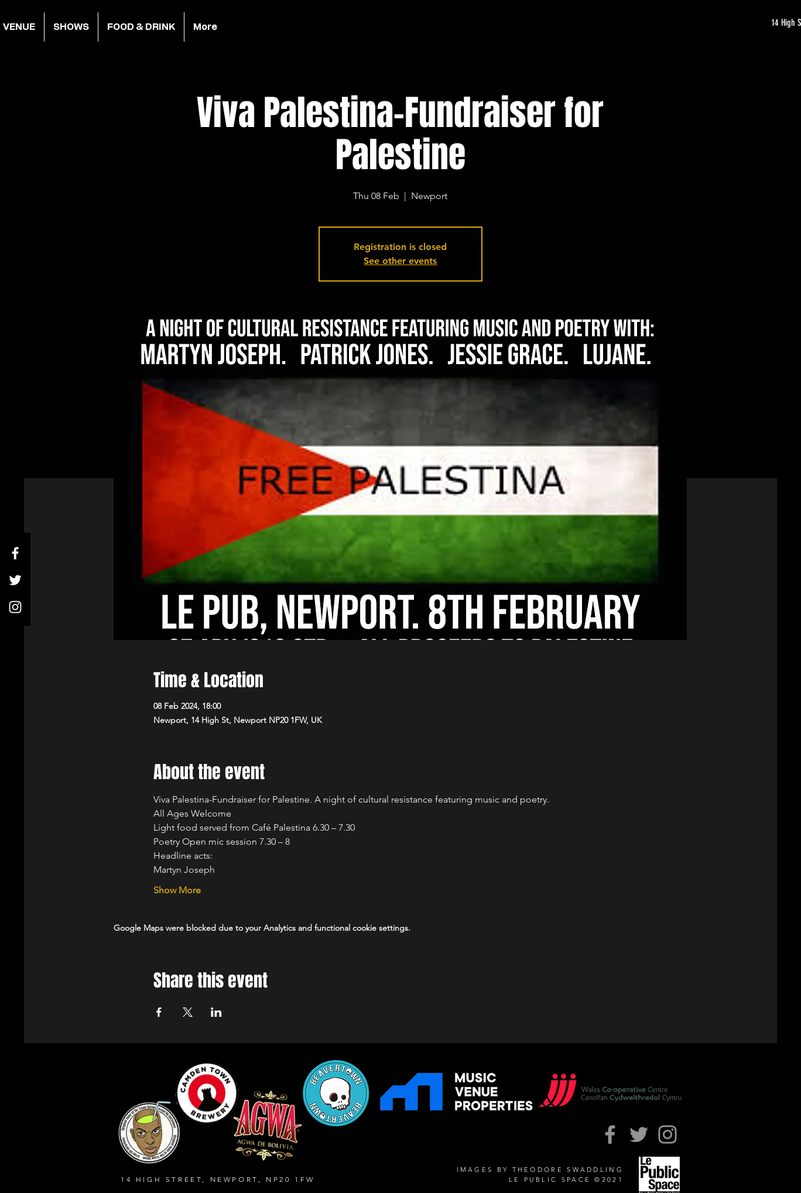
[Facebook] (15, 553)
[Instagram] (15, 607)
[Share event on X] (187, 1012)
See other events (400, 260)
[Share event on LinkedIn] (216, 1012)
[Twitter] (15, 580)
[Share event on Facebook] (159, 1012)
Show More (177, 890)
